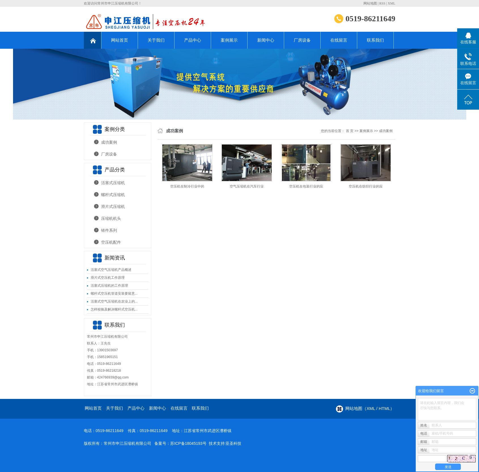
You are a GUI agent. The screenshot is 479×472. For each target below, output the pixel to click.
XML (391, 3)
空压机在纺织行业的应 (366, 186)
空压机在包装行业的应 (306, 186)
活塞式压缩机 (113, 182)
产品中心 (192, 40)
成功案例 (109, 142)
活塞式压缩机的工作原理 (109, 286)
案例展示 (229, 40)
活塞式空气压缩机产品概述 (111, 270)
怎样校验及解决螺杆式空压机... (114, 309)
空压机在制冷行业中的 (187, 186)
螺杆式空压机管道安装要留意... (114, 293)
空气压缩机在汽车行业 (247, 186)
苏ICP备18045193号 (188, 443)
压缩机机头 (111, 218)
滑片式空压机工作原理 (108, 278)
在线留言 (338, 40)
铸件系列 (109, 230)
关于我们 (156, 40)
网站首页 (119, 40)
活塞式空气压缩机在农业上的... (114, 301)
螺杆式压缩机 (113, 194)
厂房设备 (302, 40)
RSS (382, 3)
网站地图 (370, 3)
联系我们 (375, 40)
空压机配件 (111, 242)
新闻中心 (265, 40)
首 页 (350, 131)
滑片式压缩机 (113, 206)
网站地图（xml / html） (370, 408)
